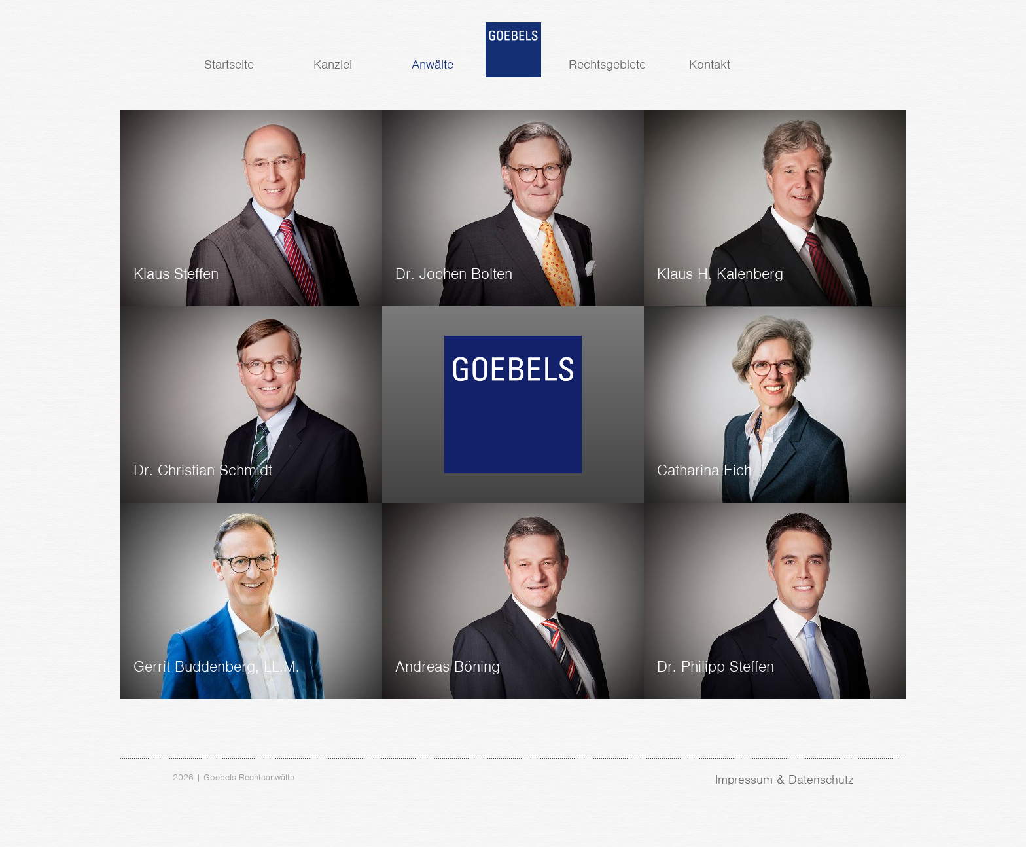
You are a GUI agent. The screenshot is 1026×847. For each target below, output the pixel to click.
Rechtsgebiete (607, 64)
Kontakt (709, 64)
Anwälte (432, 64)
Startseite (229, 64)
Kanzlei (332, 64)
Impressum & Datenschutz (784, 779)
